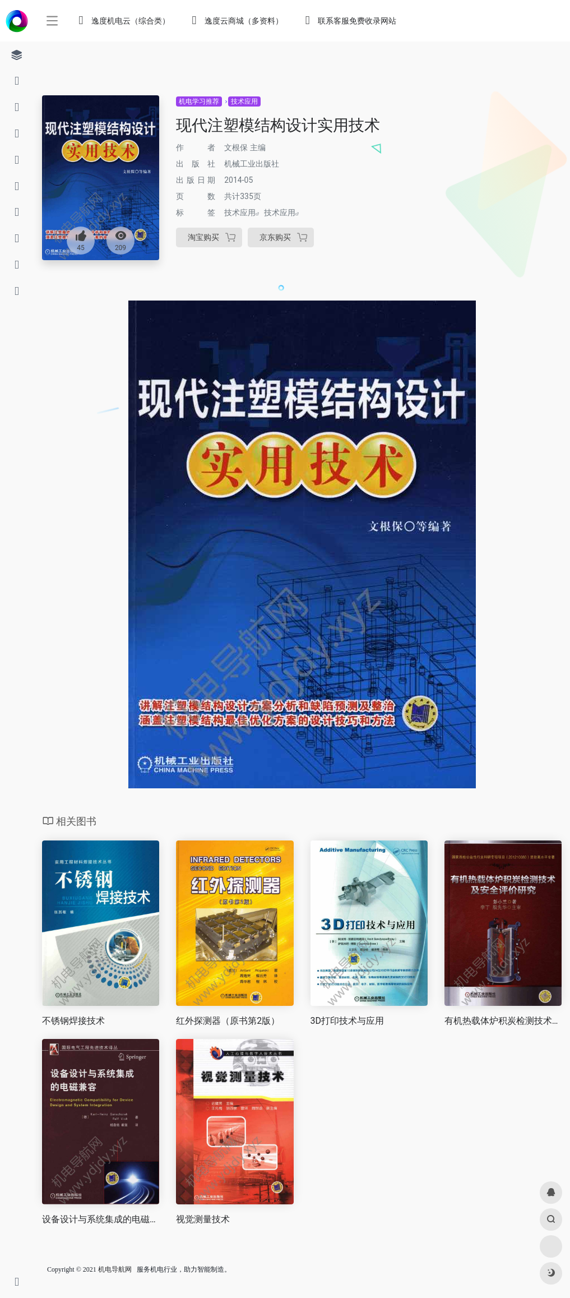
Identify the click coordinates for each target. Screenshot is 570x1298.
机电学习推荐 (199, 101)
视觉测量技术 (203, 1219)
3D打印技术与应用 (347, 1020)
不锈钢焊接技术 (73, 1020)
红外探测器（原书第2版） (228, 1020)
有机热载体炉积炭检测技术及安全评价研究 (503, 1020)
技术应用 (244, 101)
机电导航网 (115, 1269)
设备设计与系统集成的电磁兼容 (100, 1219)
